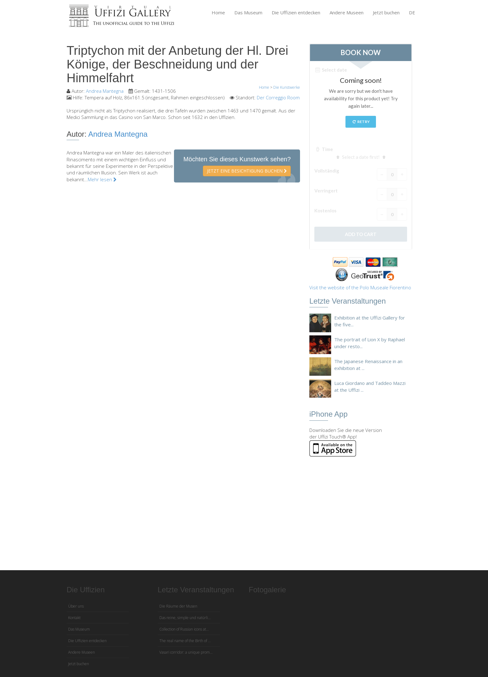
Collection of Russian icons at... (184, 629)
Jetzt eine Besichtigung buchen (247, 171)
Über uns (76, 606)
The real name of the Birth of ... (185, 640)
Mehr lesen (102, 179)
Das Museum (248, 12)
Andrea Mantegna (105, 91)
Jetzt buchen (386, 12)
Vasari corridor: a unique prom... (186, 652)
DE (412, 12)
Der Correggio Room (278, 97)
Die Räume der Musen (178, 606)
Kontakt (74, 617)
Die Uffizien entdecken (296, 12)
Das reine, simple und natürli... (185, 617)
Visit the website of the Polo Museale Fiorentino (360, 287)
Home (218, 12)
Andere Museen (347, 12)
